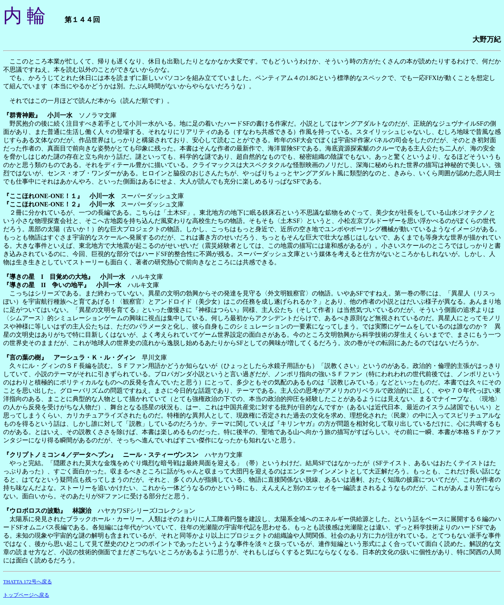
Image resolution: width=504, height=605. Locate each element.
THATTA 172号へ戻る (27, 582)
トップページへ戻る (26, 595)
